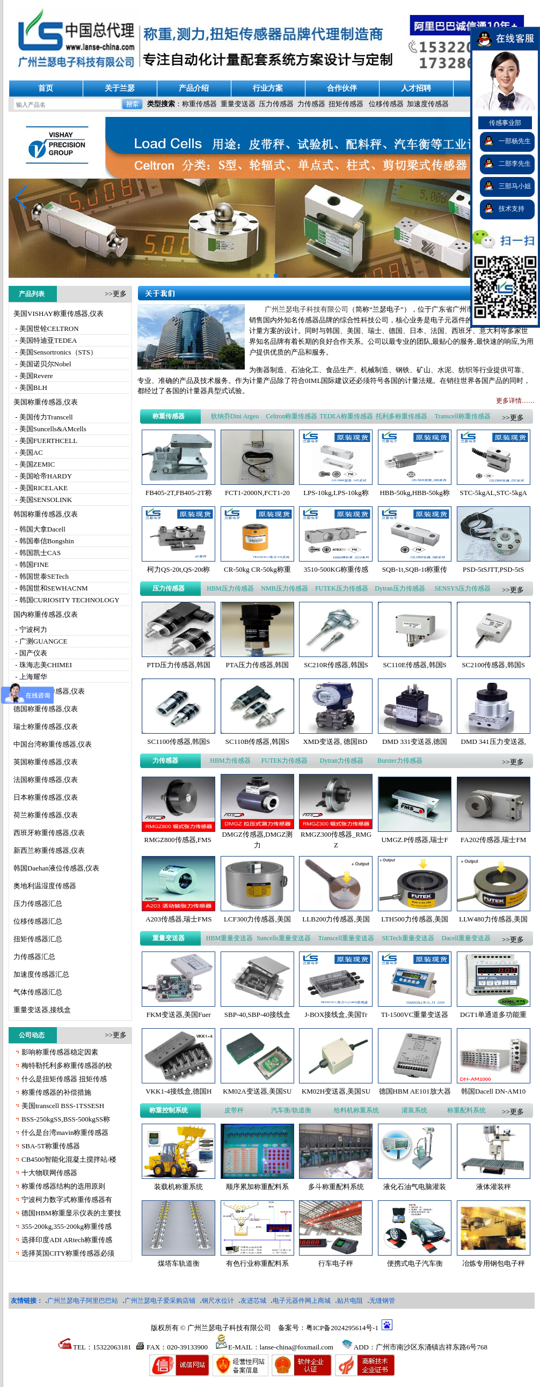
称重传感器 (199, 104)
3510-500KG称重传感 (336, 569)
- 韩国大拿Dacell (39, 529)
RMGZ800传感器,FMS (179, 840)
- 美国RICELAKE (40, 488)
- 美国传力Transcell (43, 417)
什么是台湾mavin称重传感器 (65, 1132)
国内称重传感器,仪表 (45, 614)
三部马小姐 (515, 186)
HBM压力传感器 (230, 588)
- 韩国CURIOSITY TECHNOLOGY (66, 600)
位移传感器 (386, 104)
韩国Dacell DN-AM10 (493, 1091)
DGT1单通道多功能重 (493, 1014)
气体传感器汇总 (37, 992)
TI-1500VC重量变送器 (415, 1014)
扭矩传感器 (346, 104)
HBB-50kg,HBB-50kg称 (414, 493)
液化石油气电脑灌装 (414, 1187)
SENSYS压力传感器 (463, 588)
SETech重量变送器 (408, 938)
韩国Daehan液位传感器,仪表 (56, 868)
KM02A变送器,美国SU (257, 1091)
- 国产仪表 (30, 653)
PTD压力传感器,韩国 (178, 665)
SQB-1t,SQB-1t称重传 (415, 569)
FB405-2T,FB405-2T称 (178, 493)
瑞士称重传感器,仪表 (45, 726)
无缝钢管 (382, 1300)
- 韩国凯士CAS (37, 553)
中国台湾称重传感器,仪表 (52, 744)
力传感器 (311, 104)
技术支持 (511, 208)
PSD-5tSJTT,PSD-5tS (493, 569)
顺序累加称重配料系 (257, 1187)
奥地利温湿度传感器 (44, 886)
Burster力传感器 (399, 760)
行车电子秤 (335, 1263)
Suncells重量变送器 (284, 938)
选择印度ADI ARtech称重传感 (66, 1240)
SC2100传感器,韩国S (493, 665)
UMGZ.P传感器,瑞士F (414, 840)
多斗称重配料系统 (336, 1187)
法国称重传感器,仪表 (45, 780)
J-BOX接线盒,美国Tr (336, 1014)
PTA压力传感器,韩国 (257, 665)
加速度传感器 (428, 104)
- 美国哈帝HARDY (42, 476)
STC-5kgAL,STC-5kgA (493, 493)
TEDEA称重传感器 (346, 416)
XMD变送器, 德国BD (336, 741)
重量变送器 (238, 104)
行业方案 (268, 88)
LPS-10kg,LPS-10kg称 (336, 493)
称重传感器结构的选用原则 (63, 1186)
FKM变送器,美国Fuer (179, 1014)
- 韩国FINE (31, 564)
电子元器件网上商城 (302, 1300)
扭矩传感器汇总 (37, 939)
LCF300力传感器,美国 (257, 919)
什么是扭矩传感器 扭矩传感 (64, 1079)
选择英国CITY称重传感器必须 (67, 1253)
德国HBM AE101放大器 (415, 1091)
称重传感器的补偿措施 (56, 1092)
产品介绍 (194, 88)
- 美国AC (28, 452)
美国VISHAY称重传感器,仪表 (58, 313)
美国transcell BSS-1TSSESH (62, 1106)
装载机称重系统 (178, 1187)
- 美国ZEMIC (34, 464)
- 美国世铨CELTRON (46, 328)
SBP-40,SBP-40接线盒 (257, 1014)
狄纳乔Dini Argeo (235, 416)
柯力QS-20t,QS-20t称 (178, 569)
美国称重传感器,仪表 (45, 402)
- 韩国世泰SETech (41, 576)
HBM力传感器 (230, 760)
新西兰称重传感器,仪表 (49, 850)
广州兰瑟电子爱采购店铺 (160, 1300)
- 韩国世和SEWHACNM (50, 588)
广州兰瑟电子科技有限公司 (306, 309)
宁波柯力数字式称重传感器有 (66, 1200)
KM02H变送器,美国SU (336, 1091)
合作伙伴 (342, 88)
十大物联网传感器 (49, 1173)
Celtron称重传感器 (291, 416)
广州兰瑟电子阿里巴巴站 (82, 1300)
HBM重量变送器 (229, 938)
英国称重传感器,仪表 (45, 762)
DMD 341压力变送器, (493, 741)
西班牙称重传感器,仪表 (49, 833)
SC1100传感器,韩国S (178, 741)
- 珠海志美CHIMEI (42, 665)
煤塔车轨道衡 (179, 1263)
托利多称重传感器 (401, 416)
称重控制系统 (168, 1110)
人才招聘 (416, 88)
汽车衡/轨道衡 (291, 1110)
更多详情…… (515, 400)
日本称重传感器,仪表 (45, 797)
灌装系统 (414, 1110)
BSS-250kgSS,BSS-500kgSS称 (65, 1119)
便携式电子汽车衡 (415, 1263)
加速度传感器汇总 (41, 974)
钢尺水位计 (218, 1300)
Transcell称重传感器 (463, 416)
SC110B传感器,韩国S (257, 741)
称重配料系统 (466, 1110)
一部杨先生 (515, 141)
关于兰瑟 (120, 88)
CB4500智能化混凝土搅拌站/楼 (68, 1159)
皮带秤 (234, 1110)
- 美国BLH (30, 387)
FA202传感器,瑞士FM (493, 840)
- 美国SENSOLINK (42, 500)
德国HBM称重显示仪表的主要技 (71, 1213)
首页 (45, 88)
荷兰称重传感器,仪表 (45, 815)
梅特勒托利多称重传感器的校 (66, 1065)
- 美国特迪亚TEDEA (45, 340)
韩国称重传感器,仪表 (45, 514)
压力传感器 (276, 104)
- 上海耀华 (30, 677)
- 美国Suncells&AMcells (49, 429)
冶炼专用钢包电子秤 (493, 1263)
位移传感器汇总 (37, 921)
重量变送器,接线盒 (42, 1010)
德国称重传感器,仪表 (45, 709)
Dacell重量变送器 (466, 938)
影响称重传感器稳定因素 (59, 1052)
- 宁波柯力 (30, 629)
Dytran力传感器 (341, 760)
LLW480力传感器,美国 (493, 919)
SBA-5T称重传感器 (50, 1146)
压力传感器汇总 (37, 903)
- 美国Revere (33, 376)
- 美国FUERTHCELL (45, 441)
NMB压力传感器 (284, 588)
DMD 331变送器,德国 (414, 741)
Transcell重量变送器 (346, 938)
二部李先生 (515, 163)
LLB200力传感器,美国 (335, 919)
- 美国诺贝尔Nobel (42, 364)
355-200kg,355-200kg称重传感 (66, 1226)
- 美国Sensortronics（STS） (55, 352)
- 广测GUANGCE (40, 641)
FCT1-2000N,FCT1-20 (257, 493)
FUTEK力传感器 (284, 760)
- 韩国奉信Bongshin (43, 541)
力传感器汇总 (34, 957)
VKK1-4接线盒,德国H (178, 1091)
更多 (120, 294)
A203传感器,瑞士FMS (178, 919)
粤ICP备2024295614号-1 (342, 1328)
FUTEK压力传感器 (341, 588)
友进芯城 (253, 1300)
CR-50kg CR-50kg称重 (257, 569)
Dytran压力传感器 (400, 588)
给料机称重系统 (356, 1110)
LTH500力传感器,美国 (414, 919)
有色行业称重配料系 (257, 1263)
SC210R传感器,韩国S (336, 665)
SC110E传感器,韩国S (414, 665)
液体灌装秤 (493, 1187)
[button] (21, 197)
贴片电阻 (350, 1300)
